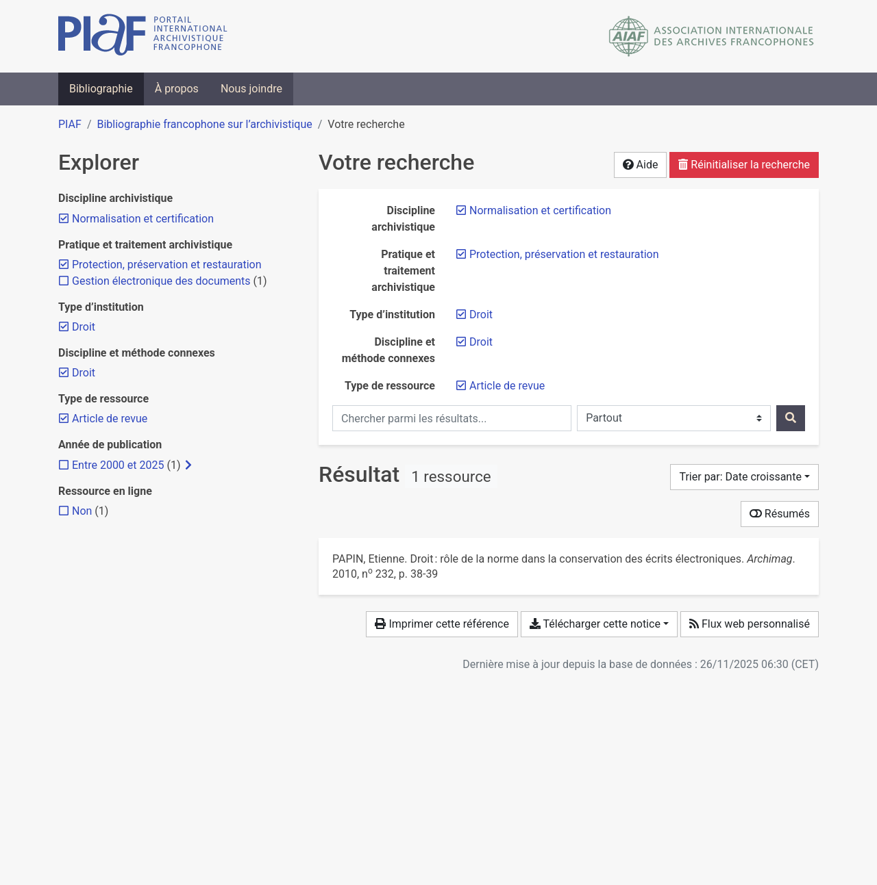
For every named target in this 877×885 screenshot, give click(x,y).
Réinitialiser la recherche (744, 164)
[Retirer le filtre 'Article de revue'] (507, 385)
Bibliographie (101, 88)
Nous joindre (251, 88)
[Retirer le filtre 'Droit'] (481, 314)
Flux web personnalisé (749, 623)
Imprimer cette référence (441, 623)
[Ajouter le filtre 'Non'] (82, 510)
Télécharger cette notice (595, 623)
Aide (640, 164)
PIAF (70, 124)
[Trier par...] (744, 477)
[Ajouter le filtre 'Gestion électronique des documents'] (161, 280)
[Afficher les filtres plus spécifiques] (188, 465)
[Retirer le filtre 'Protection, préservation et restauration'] (564, 254)
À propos (177, 88)
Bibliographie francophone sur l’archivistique (204, 124)
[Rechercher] (790, 418)
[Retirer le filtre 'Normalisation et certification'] (540, 210)
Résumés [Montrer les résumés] (780, 513)
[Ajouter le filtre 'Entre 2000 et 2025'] (118, 465)
